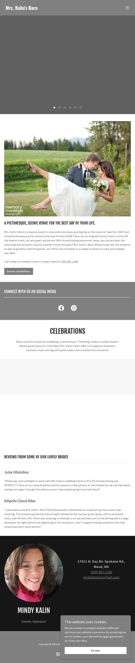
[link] (22, 9)
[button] (127, 7)
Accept (95, 650)
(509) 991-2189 (69, 261)
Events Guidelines (18, 271)
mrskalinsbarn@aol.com (101, 577)
